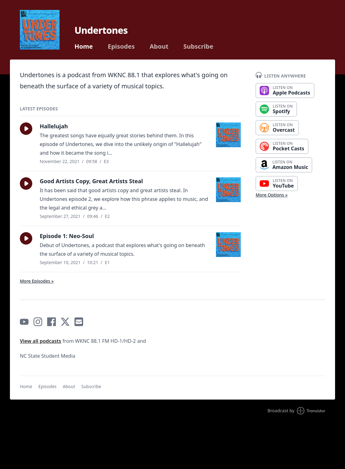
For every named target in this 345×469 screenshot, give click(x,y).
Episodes (121, 46)
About (159, 46)
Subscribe (198, 46)
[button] (26, 128)
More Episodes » (37, 281)
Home (83, 46)
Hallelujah (54, 126)
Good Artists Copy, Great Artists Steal (91, 181)
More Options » (272, 195)
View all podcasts (40, 341)
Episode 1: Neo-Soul (67, 236)
